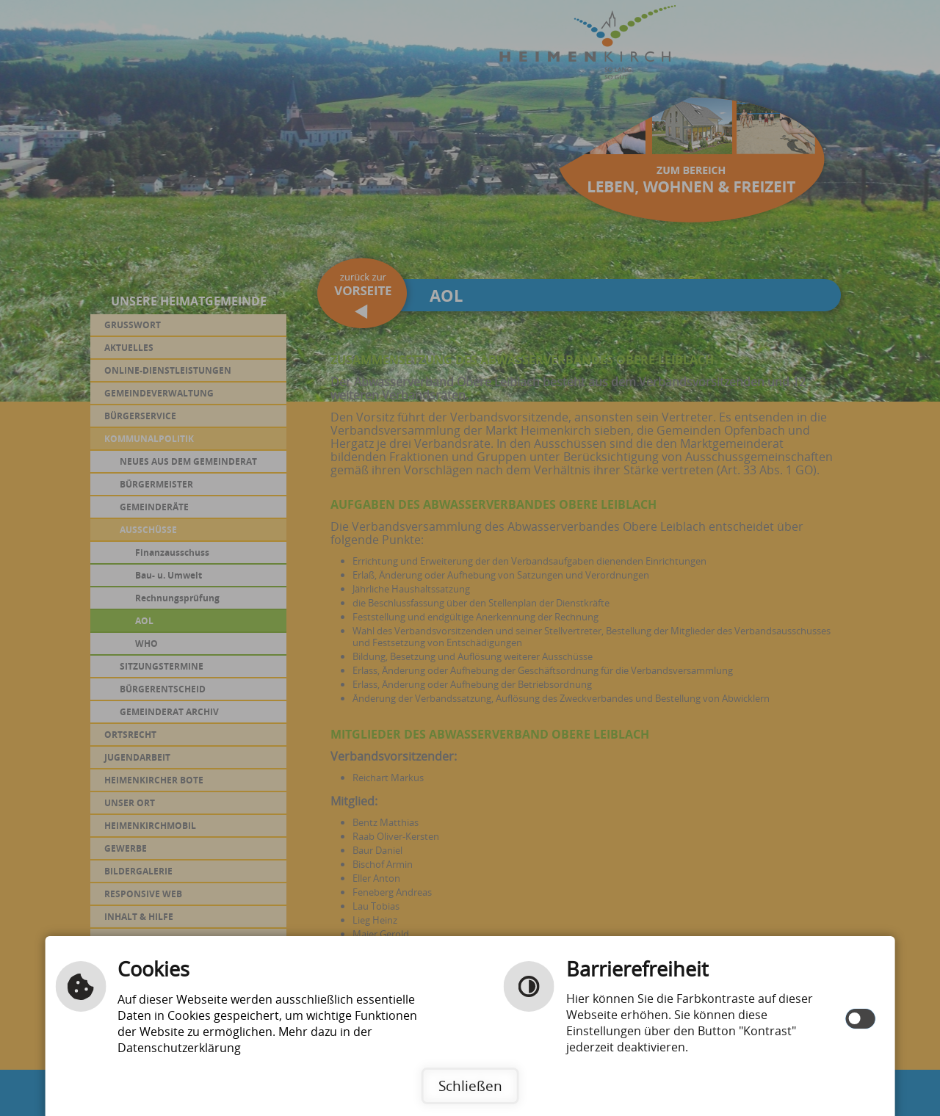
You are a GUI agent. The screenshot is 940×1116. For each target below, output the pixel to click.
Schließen (470, 1085)
